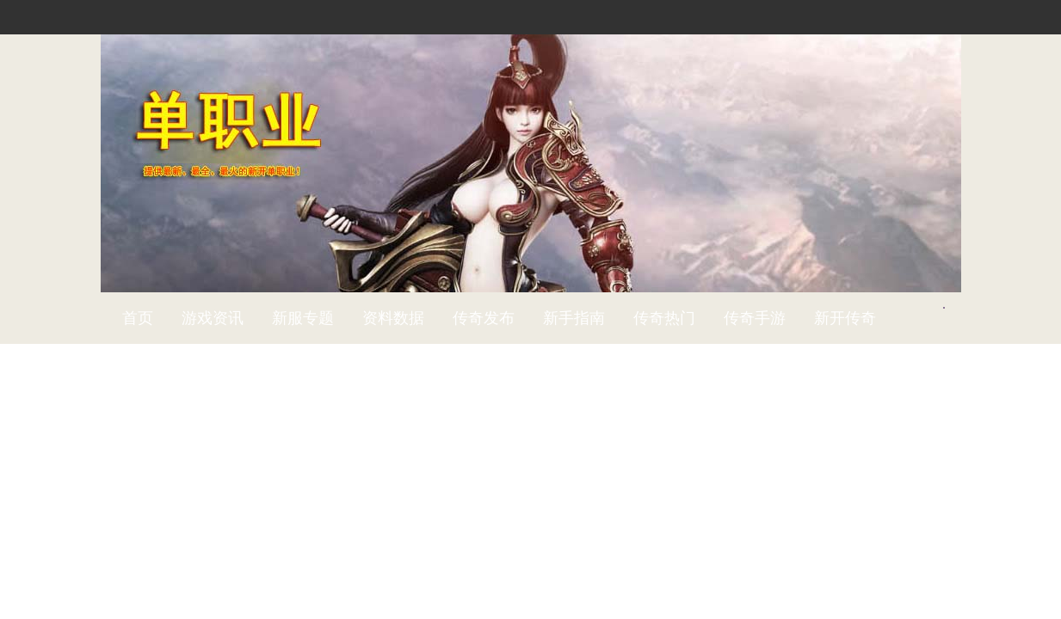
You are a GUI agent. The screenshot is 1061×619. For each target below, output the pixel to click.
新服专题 (303, 318)
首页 (137, 318)
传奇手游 (755, 318)
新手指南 (574, 318)
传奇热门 (664, 318)
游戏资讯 (213, 318)
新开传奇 (845, 318)
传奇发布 (484, 318)
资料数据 (393, 318)
